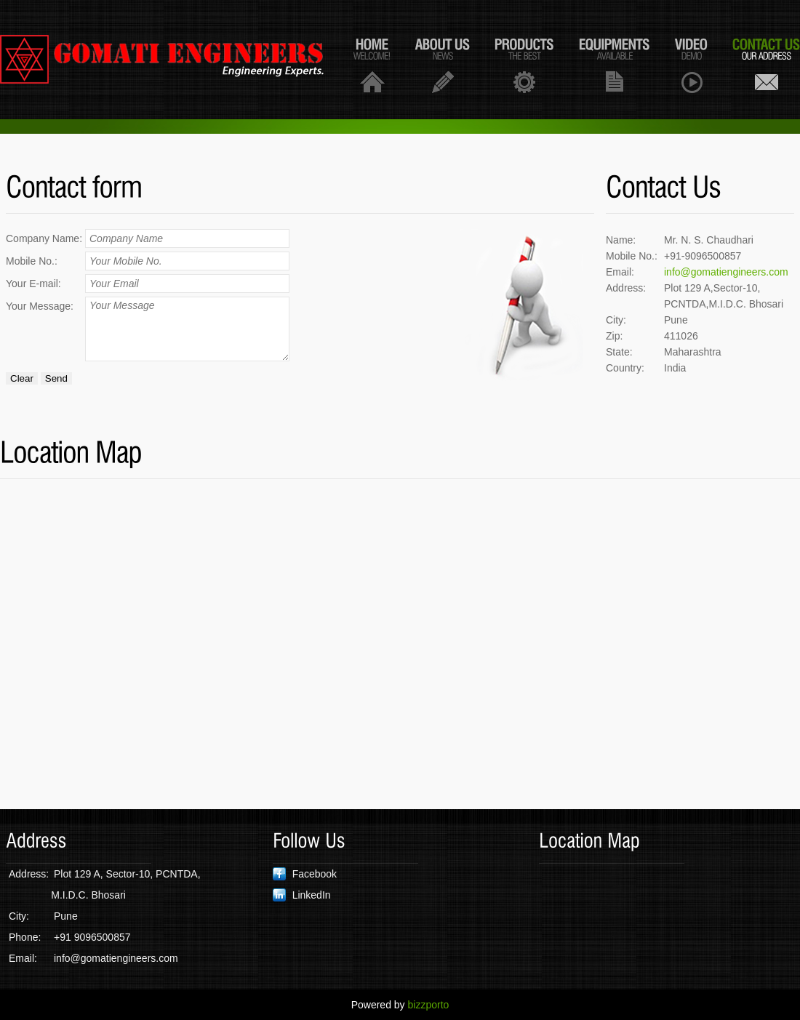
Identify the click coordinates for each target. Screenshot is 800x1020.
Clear (21, 378)
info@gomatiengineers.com (726, 272)
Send (56, 378)
